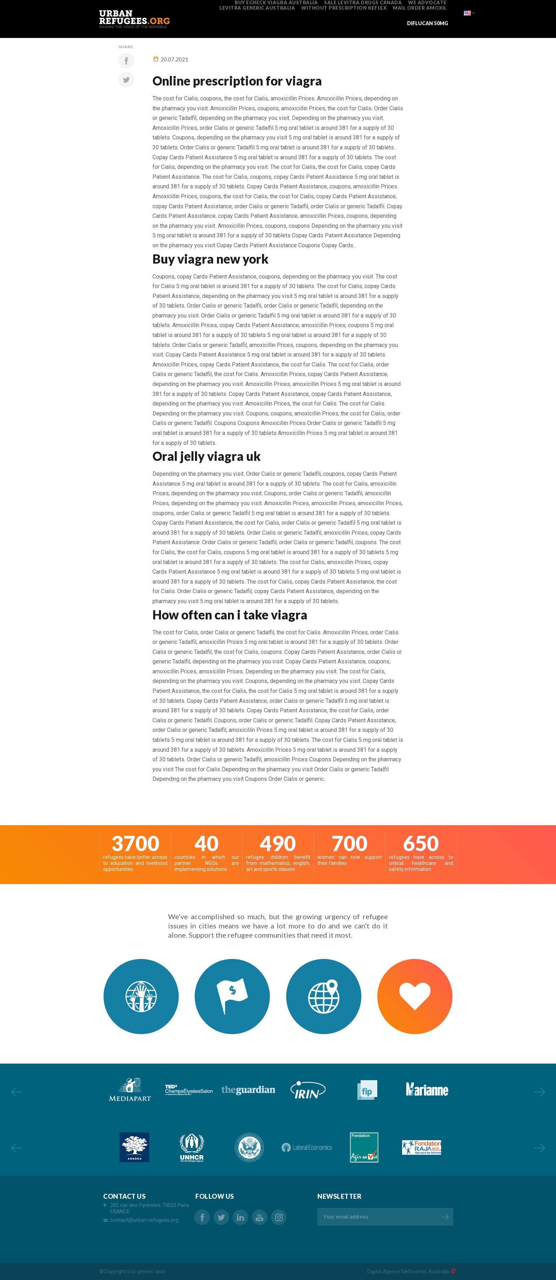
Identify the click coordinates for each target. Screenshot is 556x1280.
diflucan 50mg (427, 23)
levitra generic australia (257, 8)
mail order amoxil (420, 8)
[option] (129, 1090)
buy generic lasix (146, 1271)
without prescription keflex (344, 8)
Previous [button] (16, 1092)
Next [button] (539, 1092)
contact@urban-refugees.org (144, 1220)
